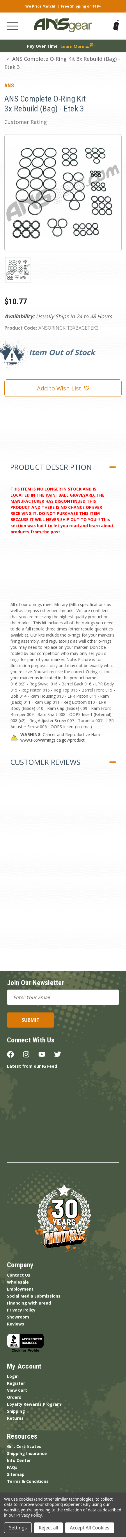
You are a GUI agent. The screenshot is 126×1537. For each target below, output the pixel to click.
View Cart (17, 1390)
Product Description (51, 467)
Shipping (16, 1411)
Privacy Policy (21, 1310)
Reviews (15, 1324)
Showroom (18, 1317)
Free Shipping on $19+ (81, 6)
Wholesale (18, 1282)
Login (13, 1376)
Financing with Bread (29, 1303)
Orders (14, 1397)
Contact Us (18, 1275)
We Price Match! (40, 6)
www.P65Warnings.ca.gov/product (52, 740)
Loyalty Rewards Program (34, 1404)
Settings (18, 1527)
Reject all (48, 1527)
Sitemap (15, 1474)
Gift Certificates (24, 1446)
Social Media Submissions (34, 1296)
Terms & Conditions (28, 1481)
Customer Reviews (45, 762)
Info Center (19, 1460)
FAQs (12, 1467)
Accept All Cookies (89, 1527)
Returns (15, 1418)
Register (16, 1383)
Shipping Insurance (27, 1453)
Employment (20, 1289)
